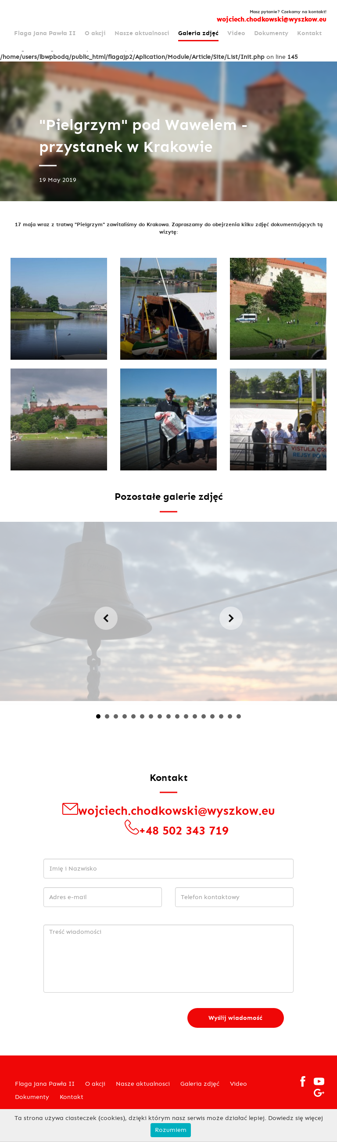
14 (212, 716)
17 (239, 716)
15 (221, 716)
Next (231, 618)
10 (177, 716)
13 (203, 716)
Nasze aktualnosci (142, 33)
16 (230, 716)
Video (236, 33)
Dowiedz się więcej (295, 1118)
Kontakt (309, 33)
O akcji (95, 33)
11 (186, 716)
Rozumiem (170, 1130)
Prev (106, 618)
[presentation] (110, 1018)
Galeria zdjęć (198, 33)
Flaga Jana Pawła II (45, 33)
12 (195, 716)
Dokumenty (271, 33)
